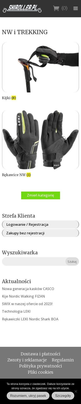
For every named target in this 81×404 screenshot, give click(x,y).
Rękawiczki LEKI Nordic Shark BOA (30, 319)
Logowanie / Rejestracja (27, 224)
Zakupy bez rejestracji (25, 232)
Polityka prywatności (40, 366)
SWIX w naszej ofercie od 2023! (27, 303)
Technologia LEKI (16, 311)
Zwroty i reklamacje (27, 360)
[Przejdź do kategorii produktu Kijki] (40, 71)
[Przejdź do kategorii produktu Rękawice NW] (40, 144)
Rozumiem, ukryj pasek (28, 396)
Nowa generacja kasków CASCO (28, 288)
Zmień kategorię (40, 195)
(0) (60, 8)
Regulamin (63, 360)
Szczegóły (63, 396)
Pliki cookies (40, 372)
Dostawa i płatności (40, 353)
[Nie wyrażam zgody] (75, 391)
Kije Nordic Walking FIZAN (23, 296)
